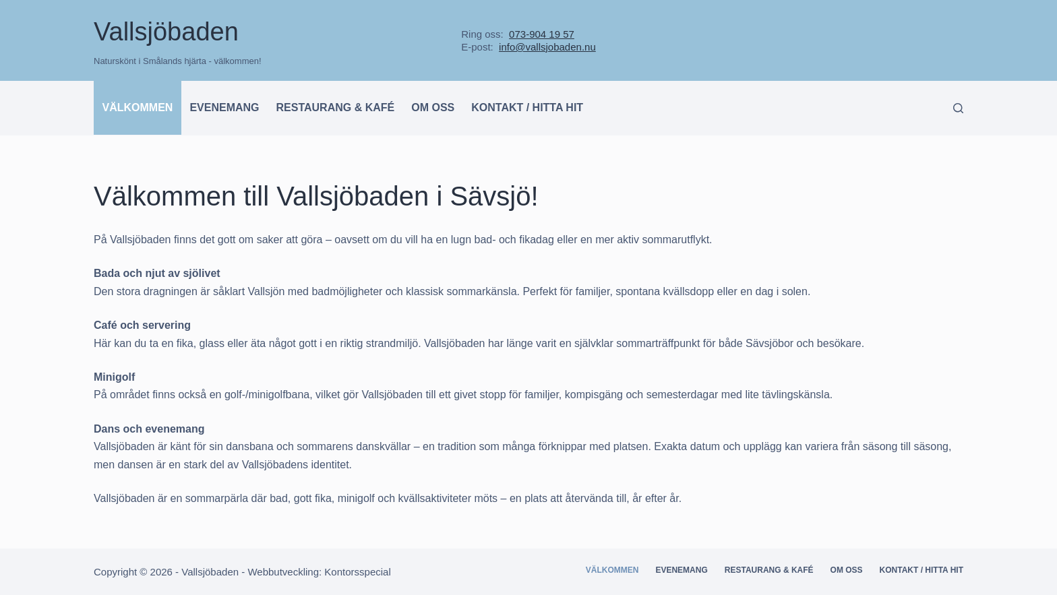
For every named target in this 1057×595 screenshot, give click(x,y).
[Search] (958, 108)
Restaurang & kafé (335, 107)
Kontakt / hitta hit (527, 107)
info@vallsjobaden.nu (547, 47)
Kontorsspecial (357, 571)
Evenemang (224, 107)
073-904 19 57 (541, 34)
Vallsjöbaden (166, 32)
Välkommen (137, 107)
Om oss (432, 107)
